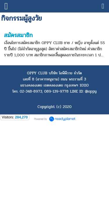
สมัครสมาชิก (18, 35)
